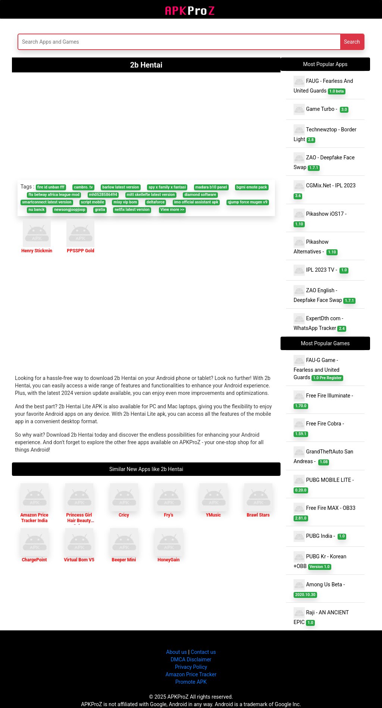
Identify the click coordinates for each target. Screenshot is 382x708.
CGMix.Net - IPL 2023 (325, 189)
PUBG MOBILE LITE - (325, 484)
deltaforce (156, 202)
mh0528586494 (103, 194)
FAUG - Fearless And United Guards (323, 85)
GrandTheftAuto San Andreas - (323, 455)
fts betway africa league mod (54, 194)
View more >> (172, 209)
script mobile (92, 202)
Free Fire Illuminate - (325, 399)
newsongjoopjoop (69, 209)
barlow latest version (120, 187)
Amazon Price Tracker (191, 674)
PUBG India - (320, 536)
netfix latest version (132, 209)
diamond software (200, 194)
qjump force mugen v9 (247, 202)
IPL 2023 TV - (321, 270)
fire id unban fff (51, 187)
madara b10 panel (211, 187)
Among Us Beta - (320, 588)
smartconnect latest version (46, 202)
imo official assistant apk (196, 202)
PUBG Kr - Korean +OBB (320, 560)
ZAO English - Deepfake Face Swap (325, 294)
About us (176, 652)
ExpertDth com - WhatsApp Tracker (320, 322)
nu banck (37, 209)
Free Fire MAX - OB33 (325, 512)
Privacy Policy (191, 667)
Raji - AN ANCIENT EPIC (321, 616)
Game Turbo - (321, 109)
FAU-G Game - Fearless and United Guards (318, 368)
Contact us (203, 652)
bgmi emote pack (252, 187)
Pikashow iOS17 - (321, 218)
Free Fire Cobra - (320, 427)
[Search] (130, 41)
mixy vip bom (125, 202)
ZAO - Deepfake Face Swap (324, 161)
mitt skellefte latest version (151, 194)
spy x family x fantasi (167, 187)
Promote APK (191, 682)
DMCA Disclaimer (190, 659)
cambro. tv (83, 187)
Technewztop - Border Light (325, 133)
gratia (100, 209)
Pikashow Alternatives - (316, 246)
